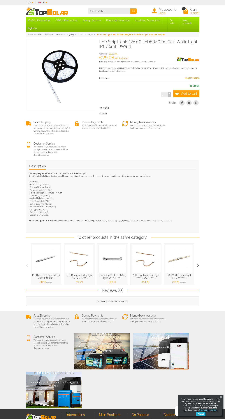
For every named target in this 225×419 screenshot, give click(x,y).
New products (187, 22)
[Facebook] (57, 404)
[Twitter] (64, 404)
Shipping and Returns (78, 373)
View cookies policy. (207, 410)
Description (37, 147)
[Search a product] (109, 11)
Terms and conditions (78, 369)
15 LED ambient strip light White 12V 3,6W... (145, 258)
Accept (201, 414)
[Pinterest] (196, 103)
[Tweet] (189, 103)
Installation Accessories (147, 20)
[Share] (182, 103)
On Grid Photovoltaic (39, 20)
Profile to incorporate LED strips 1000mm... (46, 258)
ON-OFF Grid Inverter (111, 377)
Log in (162, 12)
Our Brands (139, 384)
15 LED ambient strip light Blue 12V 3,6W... (79, 258)
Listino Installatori (76, 381)
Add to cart (186, 93)
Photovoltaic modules (118, 20)
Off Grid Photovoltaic (66, 20)
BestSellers (138, 372)
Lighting (32, 28)
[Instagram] (78, 404)
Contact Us (138, 376)
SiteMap (137, 380)
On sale (172, 22)
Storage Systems (92, 20)
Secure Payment (75, 377)
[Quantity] (164, 94)
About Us (73, 365)
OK (133, 11)
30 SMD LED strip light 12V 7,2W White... (179, 258)
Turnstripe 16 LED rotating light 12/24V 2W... (112, 258)
